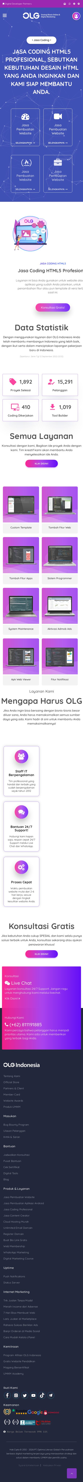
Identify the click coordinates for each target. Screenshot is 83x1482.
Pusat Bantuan (12, 1161)
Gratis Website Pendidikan (19, 1361)
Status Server (11, 1282)
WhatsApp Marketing (16, 1252)
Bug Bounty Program (16, 1124)
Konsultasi (12, 976)
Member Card (11, 1094)
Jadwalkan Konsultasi (16, 1154)
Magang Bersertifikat (16, 1367)
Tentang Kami (11, 1076)
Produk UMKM (11, 1106)
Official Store (11, 1082)
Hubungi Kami (14, 1017)
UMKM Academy (13, 1373)
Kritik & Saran (11, 1137)
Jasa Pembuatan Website (19, 1197)
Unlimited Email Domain (17, 1227)
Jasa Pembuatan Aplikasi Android (23, 1203)
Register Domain (13, 1234)
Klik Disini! (41, 463)
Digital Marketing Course (18, 1258)
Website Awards (13, 1100)
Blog (6, 1179)
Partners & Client (13, 1088)
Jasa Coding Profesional (17, 1209)
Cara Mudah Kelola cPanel (19, 1337)
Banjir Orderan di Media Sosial (21, 1331)
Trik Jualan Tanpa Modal (18, 1300)
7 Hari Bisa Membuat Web (19, 1312)
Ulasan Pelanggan (14, 1130)
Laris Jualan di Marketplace (20, 1319)
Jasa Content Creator (16, 1215)
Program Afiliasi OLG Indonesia (22, 1355)
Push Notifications (14, 1276)
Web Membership (14, 1246)
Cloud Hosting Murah (16, 1221)
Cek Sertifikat (11, 1167)
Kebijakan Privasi (52, 1465)
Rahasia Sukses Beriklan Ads (20, 1325)
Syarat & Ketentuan (29, 1465)
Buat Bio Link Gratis (15, 1240)
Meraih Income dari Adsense (20, 1306)
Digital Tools (10, 1173)
